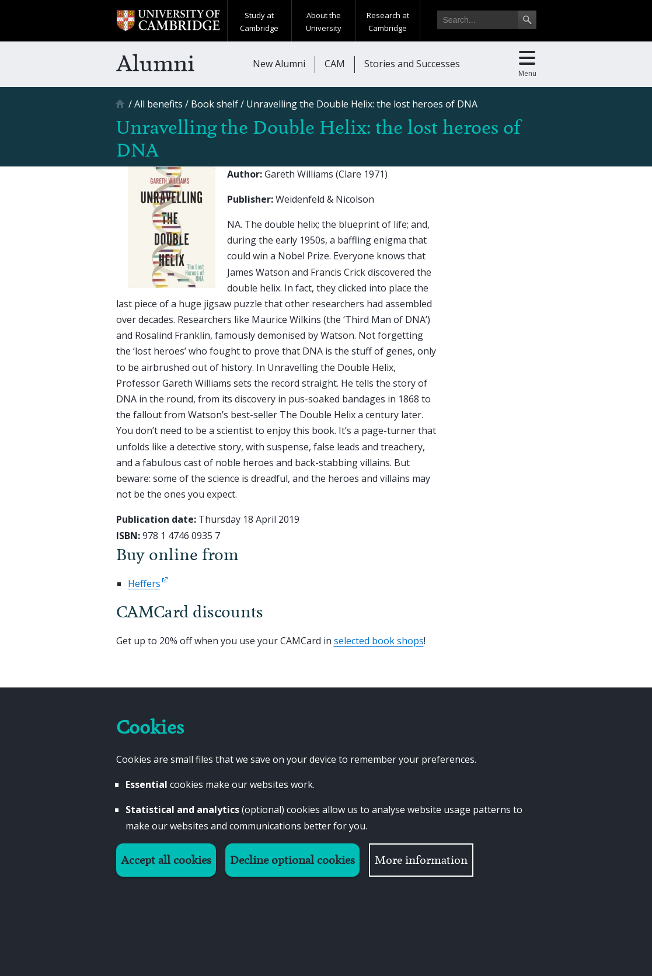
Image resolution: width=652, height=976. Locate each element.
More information (421, 860)
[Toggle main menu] (527, 64)
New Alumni (279, 63)
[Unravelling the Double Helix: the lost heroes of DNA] (361, 104)
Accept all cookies (166, 860)
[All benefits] (158, 104)
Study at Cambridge (259, 21)
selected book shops (379, 640)
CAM (335, 63)
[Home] (121, 108)
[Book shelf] (214, 104)
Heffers (144, 583)
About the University (323, 21)
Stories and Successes (412, 63)
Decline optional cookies (292, 860)
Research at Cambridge (388, 21)
